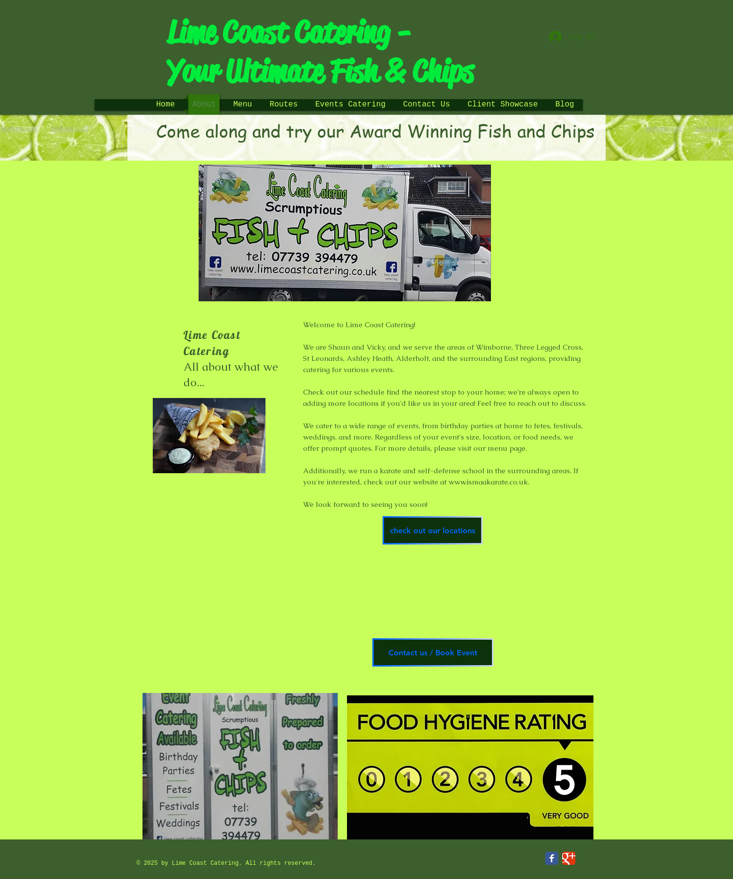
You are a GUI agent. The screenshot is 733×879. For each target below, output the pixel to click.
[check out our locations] (433, 530)
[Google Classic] (568, 858)
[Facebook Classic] (551, 858)
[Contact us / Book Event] (432, 652)
